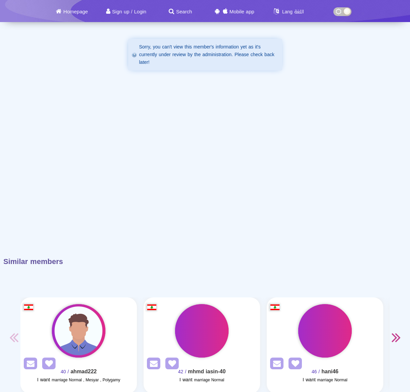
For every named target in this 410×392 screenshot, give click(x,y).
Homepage (75, 11)
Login (140, 11)
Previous (14, 337)
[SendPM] (28, 364)
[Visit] (78, 331)
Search (184, 11)
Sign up (121, 11)
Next (396, 337)
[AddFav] (47, 364)
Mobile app (241, 11)
